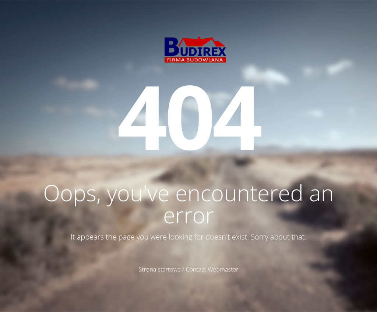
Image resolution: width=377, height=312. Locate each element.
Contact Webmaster (212, 269)
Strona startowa (160, 269)
